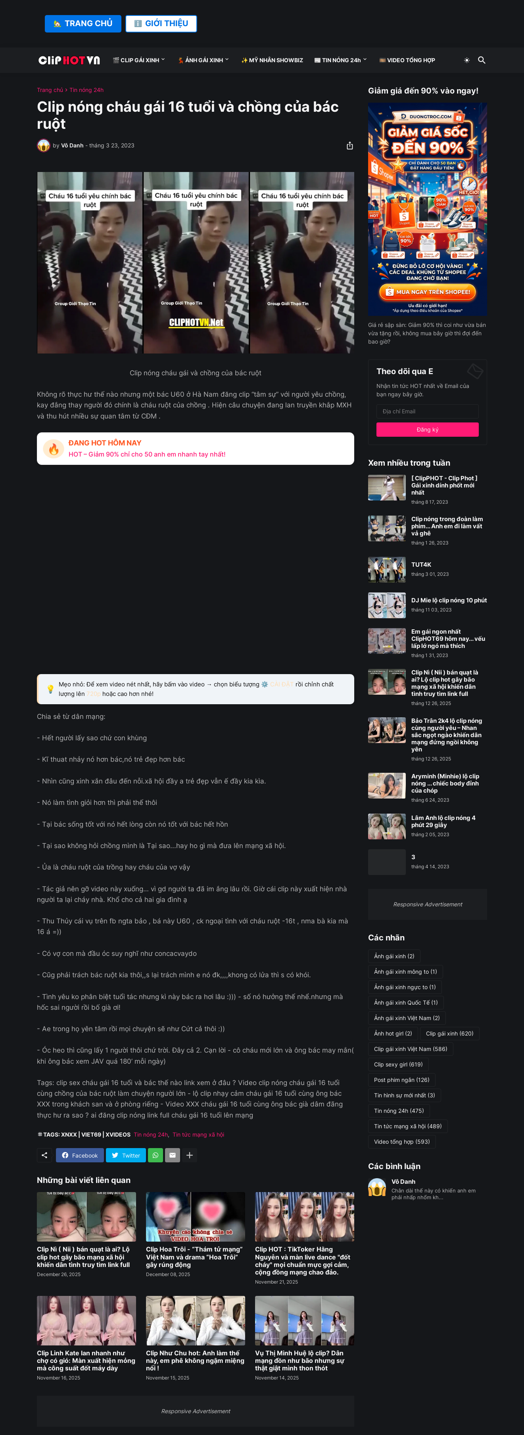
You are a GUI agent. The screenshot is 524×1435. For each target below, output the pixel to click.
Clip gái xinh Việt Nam (410, 1049)
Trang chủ (50, 90)
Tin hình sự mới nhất (404, 1095)
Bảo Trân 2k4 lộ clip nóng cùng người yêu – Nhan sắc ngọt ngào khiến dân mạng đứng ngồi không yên (446, 735)
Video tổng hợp (402, 1142)
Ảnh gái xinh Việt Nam (407, 1018)
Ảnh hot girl (393, 1034)
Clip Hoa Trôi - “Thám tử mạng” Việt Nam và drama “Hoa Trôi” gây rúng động (194, 1257)
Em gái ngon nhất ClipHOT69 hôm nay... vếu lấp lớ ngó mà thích (448, 639)
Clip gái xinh (450, 1034)
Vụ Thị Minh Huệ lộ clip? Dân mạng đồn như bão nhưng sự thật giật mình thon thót (299, 1360)
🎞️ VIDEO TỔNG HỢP (407, 60)
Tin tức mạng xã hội (198, 1134)
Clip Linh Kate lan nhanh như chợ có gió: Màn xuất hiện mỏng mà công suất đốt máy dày (86, 1360)
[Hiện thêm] (189, 1155)
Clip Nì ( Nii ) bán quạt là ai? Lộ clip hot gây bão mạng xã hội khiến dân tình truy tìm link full (83, 1257)
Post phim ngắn (402, 1080)
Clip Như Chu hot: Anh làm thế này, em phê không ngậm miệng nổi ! (195, 1360)
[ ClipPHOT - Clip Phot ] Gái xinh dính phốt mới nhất (444, 485)
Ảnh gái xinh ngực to (405, 987)
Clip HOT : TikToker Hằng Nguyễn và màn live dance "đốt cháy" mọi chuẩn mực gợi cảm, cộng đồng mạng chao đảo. (302, 1261)
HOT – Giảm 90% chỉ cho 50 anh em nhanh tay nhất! (147, 454)
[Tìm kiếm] (480, 60)
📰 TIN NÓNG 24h (337, 60)
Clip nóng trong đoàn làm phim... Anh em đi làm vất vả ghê (447, 526)
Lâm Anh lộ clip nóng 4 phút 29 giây (443, 821)
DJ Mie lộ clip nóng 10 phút (449, 600)
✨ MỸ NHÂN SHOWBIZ (272, 60)
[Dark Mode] (467, 60)
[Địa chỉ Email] (427, 411)
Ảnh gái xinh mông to (405, 972)
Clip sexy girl (398, 1064)
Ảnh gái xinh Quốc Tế (406, 1003)
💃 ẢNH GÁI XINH (200, 60)
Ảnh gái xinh (394, 956)
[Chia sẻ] (347, 145)
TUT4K (421, 564)
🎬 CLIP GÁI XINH (136, 60)
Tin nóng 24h (86, 90)
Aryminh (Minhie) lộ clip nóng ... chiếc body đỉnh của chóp (445, 783)
